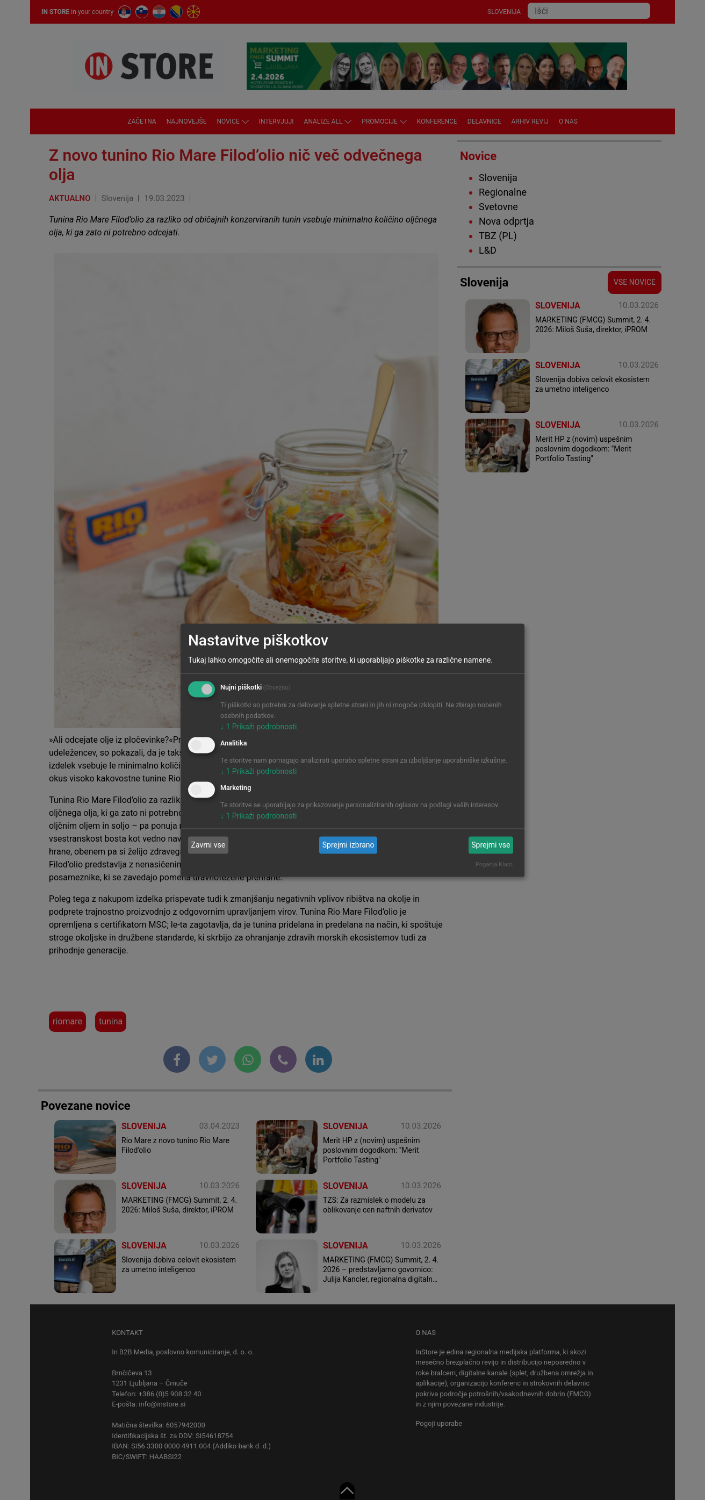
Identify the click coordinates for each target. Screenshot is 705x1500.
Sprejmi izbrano (348, 845)
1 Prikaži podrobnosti (258, 726)
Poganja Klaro (494, 863)
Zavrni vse (208, 845)
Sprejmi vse (490, 845)
